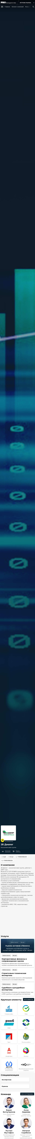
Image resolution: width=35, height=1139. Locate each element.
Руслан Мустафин (9, 1132)
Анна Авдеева (26, 1111)
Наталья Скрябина (26, 1132)
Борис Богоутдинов (9, 1111)
